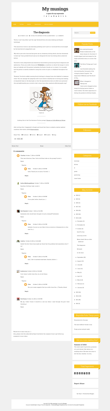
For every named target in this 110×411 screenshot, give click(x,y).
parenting (77, 175)
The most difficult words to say (83, 324)
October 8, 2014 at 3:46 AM (34, 271)
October (79, 228)
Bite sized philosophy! (86, 49)
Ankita (22, 241)
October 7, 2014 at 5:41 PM (35, 211)
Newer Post (15, 146)
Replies (24, 165)
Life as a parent (48, 24)
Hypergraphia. (34, 129)
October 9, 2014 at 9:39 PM (40, 168)
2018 (77, 203)
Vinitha (22, 155)
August (79, 261)
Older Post (68, 146)
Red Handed (24, 211)
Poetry (29, 24)
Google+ (40, 134)
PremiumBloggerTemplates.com (59, 404)
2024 (77, 195)
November (80, 225)
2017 (77, 206)
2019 (77, 199)
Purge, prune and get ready (82, 329)
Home (14, 24)
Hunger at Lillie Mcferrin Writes (55, 120)
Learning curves (81, 235)
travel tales (77, 178)
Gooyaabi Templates (79, 404)
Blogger (92, 393)
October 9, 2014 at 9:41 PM (40, 224)
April (78, 276)
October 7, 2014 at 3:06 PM (42, 183)
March (79, 280)
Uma (29, 168)
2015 (77, 214)
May (78, 272)
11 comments (60, 35)
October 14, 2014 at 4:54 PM (34, 299)
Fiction (21, 24)
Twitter (33, 134)
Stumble (47, 134)
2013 (77, 292)
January (79, 287)
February (79, 283)
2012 (77, 296)
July (78, 265)
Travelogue (38, 24)
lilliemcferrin (51, 35)
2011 (77, 299)
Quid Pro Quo (80, 232)
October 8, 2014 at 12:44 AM (33, 241)
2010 (77, 303)
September (80, 257)
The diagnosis (41, 32)
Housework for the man (81, 320)
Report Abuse (79, 383)
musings (76, 161)
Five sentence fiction (40, 35)
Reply (22, 161)
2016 (77, 210)
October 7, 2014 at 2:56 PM (33, 155)
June (78, 268)
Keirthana (23, 299)
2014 (77, 218)
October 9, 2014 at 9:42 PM (40, 284)
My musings (55, 9)
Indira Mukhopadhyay (27, 183)
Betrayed (79, 249)
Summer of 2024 (80, 345)
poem (75, 171)
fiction (32, 35)
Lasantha (48, 404)
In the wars (80, 252)
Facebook (25, 134)
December (80, 221)
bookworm (23, 271)
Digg (54, 134)
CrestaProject (33, 404)
